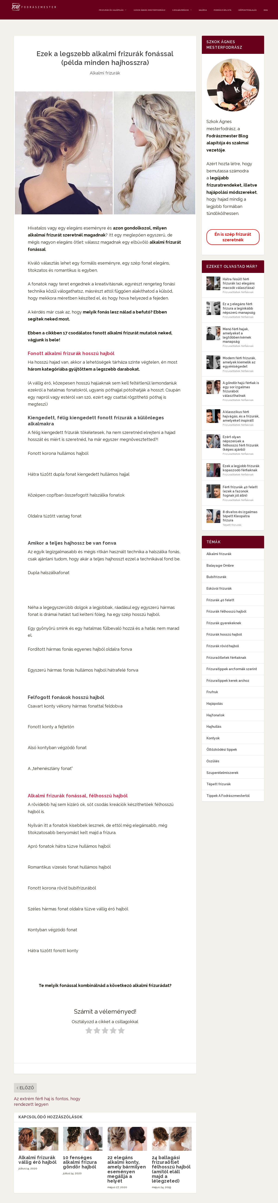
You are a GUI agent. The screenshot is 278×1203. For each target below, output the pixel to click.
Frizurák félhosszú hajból (226, 603)
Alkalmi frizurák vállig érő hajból (38, 1152)
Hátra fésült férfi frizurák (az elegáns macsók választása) (239, 275)
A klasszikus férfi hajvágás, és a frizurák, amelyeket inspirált (241, 408)
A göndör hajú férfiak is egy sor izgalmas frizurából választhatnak (241, 381)
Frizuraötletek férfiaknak (238, 284)
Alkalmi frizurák (105, 64)
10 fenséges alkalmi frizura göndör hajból (80, 1154)
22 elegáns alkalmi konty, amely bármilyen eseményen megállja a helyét (126, 1161)
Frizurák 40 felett (220, 592)
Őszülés (212, 753)
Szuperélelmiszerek (222, 764)
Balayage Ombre (220, 557)
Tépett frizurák (232, 516)
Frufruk (212, 684)
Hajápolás (214, 696)
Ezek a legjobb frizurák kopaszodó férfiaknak (241, 460)
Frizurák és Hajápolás (111, 9)
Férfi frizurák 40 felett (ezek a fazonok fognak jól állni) (240, 483)
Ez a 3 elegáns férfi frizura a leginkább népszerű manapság (239, 300)
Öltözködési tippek (221, 742)
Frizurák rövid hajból (222, 638)
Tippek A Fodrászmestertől (228, 787)
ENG (266, 9)
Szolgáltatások (180, 9)
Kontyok (213, 730)
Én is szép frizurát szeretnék (233, 229)
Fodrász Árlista (222, 9)
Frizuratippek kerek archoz (227, 672)
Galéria (203, 9)
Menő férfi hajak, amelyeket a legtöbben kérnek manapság (237, 327)
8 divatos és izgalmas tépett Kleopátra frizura (240, 508)
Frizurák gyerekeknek (223, 615)
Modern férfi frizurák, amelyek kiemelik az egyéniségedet (239, 354)
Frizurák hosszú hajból (224, 626)
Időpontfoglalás (247, 9)
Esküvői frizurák (219, 580)
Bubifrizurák (216, 569)
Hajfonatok (215, 707)
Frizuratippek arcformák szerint (231, 661)
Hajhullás (213, 719)
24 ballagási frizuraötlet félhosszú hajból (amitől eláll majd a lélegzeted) (171, 1161)
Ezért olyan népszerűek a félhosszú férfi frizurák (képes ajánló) (241, 435)
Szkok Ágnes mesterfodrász (149, 9)
